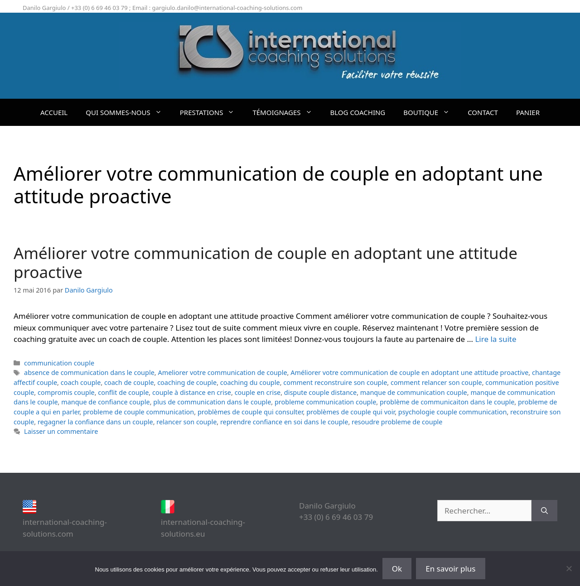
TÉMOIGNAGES (286, 112)
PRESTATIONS (212, 112)
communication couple (59, 363)
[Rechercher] (544, 511)
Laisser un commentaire (61, 431)
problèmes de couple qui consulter (250, 412)
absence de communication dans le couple (89, 372)
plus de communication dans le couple (212, 402)
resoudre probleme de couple (397, 422)
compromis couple (66, 392)
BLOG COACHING (358, 112)
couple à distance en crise (191, 392)
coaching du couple (250, 382)
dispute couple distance (320, 392)
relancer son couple (186, 422)
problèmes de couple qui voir (350, 412)
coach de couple (129, 382)
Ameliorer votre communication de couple (222, 372)
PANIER (528, 112)
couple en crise (258, 392)
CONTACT (483, 112)
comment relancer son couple (436, 382)
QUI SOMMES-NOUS (128, 112)
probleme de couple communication (138, 412)
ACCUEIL (54, 112)
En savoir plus (450, 568)
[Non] (568, 568)
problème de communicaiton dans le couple (447, 402)
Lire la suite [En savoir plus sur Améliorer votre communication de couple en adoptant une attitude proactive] (495, 339)
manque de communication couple (413, 392)
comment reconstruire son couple (335, 382)
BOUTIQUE (431, 112)
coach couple (81, 382)
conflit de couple (123, 392)
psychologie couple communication (452, 412)
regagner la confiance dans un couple (95, 422)
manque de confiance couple (105, 402)
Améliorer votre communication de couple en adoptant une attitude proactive (265, 262)
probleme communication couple (325, 402)
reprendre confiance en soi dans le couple (284, 422)
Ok (397, 568)
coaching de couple (187, 382)
